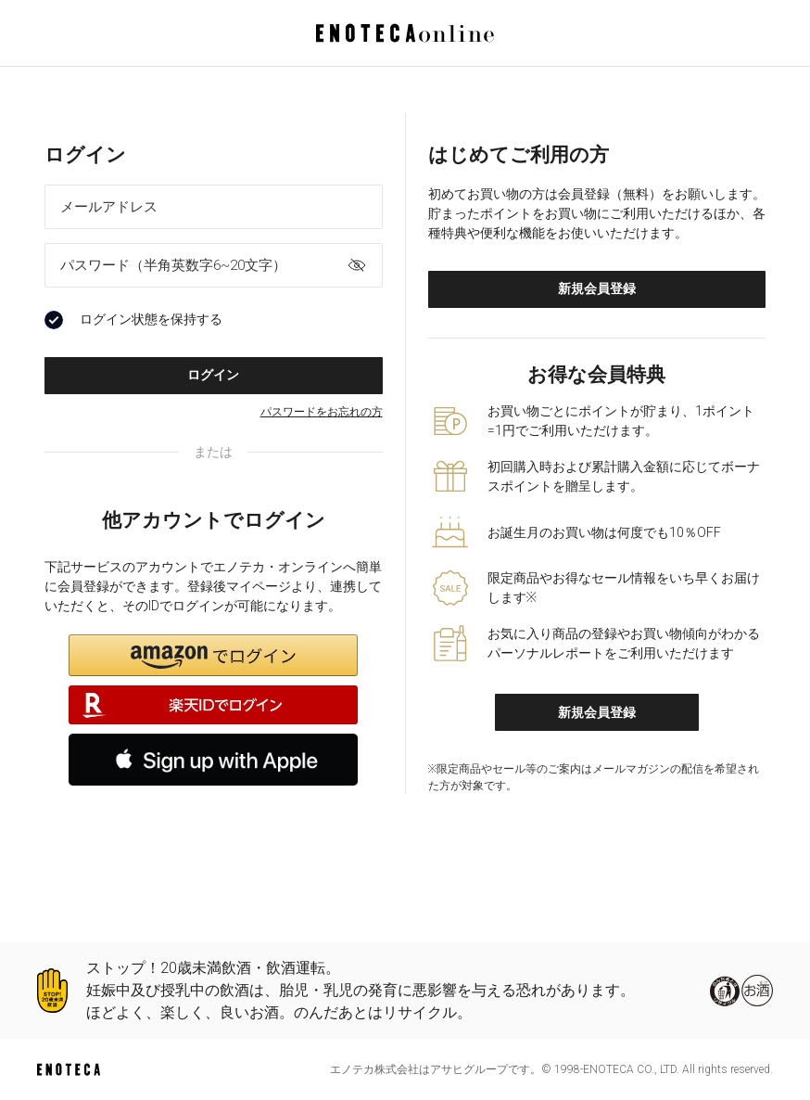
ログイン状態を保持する (133, 320)
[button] (213, 655)
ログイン (213, 374)
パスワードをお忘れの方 (321, 411)
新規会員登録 (597, 288)
